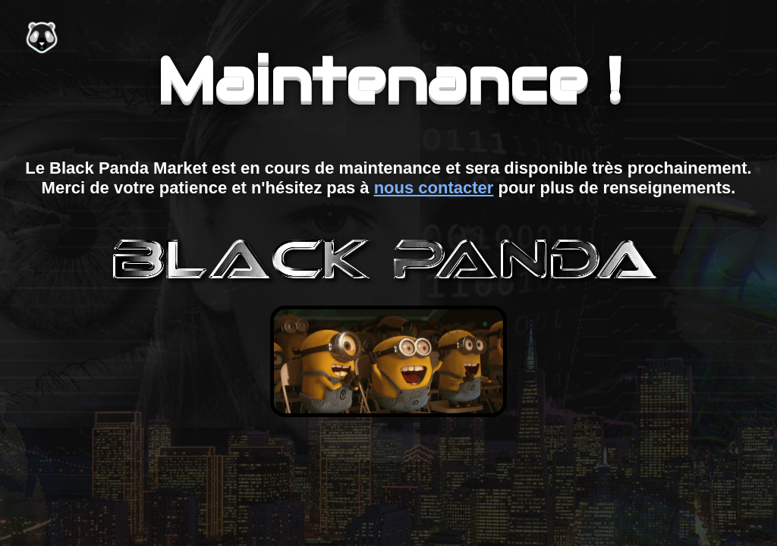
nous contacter (434, 187)
